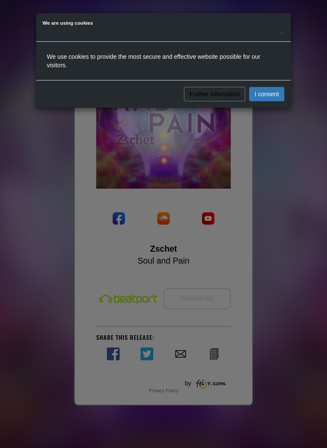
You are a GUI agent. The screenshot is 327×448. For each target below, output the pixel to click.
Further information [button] (214, 94)
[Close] (281, 30)
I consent (267, 94)
